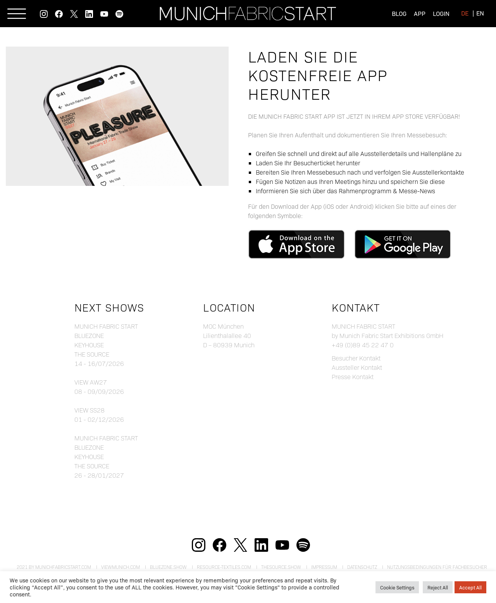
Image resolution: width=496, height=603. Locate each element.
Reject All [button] (437, 587)
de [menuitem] (464, 13)
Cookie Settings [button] (397, 587)
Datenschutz (362, 567)
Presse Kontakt (353, 377)
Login (441, 13)
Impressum (324, 567)
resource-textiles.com (224, 567)
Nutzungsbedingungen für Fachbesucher (437, 567)
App (419, 13)
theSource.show (281, 567)
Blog (399, 13)
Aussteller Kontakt (357, 367)
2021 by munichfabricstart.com (54, 567)
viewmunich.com (120, 567)
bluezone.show (168, 567)
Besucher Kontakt (356, 358)
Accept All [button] (470, 587)
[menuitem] (464, 12)
